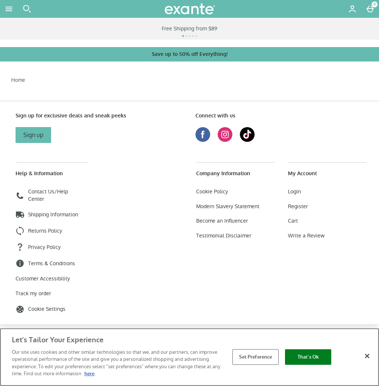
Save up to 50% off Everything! (190, 54)
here (89, 373)
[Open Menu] (9, 9)
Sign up (33, 135)
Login (294, 191)
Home (18, 80)
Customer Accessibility (43, 278)
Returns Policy (39, 230)
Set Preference (255, 357)
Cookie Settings (41, 309)
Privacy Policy (38, 247)
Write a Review (306, 235)
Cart (293, 220)
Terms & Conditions (45, 263)
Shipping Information (47, 214)
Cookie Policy (212, 191)
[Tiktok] (247, 140)
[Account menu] (352, 9)
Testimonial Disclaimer (223, 235)
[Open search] (27, 9)
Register (298, 206)
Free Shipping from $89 (189, 28)
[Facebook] (202, 140)
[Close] (367, 356)
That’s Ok (308, 357)
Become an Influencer (222, 220)
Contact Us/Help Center (42, 195)
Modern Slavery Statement (227, 206)
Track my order (33, 293)
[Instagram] (225, 140)
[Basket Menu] (370, 9)
